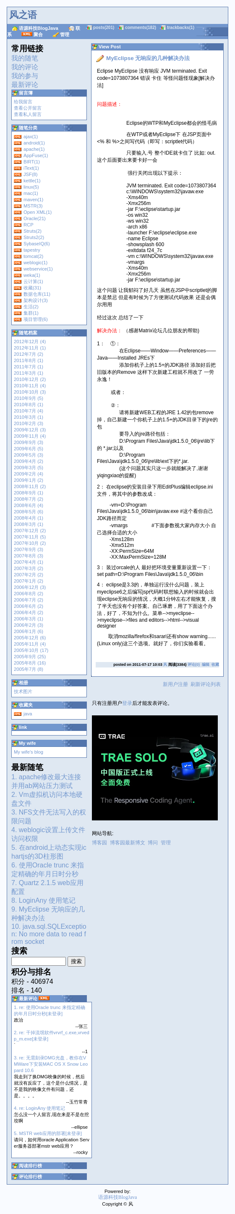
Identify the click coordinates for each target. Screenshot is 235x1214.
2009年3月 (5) (28, 467)
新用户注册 (175, 684)
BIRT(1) (32, 161)
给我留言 (23, 101)
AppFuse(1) (36, 155)
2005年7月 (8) (28, 669)
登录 (127, 703)
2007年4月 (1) (28, 562)
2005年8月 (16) (30, 662)
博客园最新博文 (127, 843)
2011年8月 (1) (28, 360)
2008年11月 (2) (30, 486)
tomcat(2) (33, 256)
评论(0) (194, 664)
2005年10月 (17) (31, 650)
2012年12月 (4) (30, 341)
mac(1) (31, 193)
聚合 (38, 34)
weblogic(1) (35, 262)
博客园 (99, 843)
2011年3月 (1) (28, 373)
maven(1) (33, 199)
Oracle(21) (35, 218)
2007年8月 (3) (28, 555)
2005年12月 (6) (30, 637)
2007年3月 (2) (28, 568)
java (28, 713)
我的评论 (24, 67)
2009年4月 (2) (28, 461)
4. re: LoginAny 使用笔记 (39, 1108)
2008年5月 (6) (28, 511)
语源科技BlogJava (38, 28)
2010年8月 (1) (28, 404)
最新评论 (24, 84)
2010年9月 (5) (28, 398)
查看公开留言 (28, 107)
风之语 (23, 15)
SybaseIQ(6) (37, 243)
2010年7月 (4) (28, 410)
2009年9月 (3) (28, 442)
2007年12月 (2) (30, 530)
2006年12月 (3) (30, 587)
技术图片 (23, 691)
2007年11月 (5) (30, 536)
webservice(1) (38, 268)
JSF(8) (31, 174)
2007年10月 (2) (30, 543)
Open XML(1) (38, 212)
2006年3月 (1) (28, 618)
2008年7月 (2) (28, 499)
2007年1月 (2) (28, 580)
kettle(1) (32, 180)
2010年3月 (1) (28, 417)
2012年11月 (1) (30, 347)
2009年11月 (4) (30, 436)
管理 (64, 34)
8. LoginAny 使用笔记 (43, 900)
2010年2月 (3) (28, 423)
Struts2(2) (34, 237)
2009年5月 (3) (28, 454)
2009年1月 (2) (28, 480)
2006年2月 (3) (28, 625)
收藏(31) (32, 287)
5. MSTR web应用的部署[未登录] (48, 1133)
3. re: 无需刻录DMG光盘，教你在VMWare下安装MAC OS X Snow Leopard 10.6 (51, 1064)
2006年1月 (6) (28, 631)
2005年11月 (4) (30, 643)
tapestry (32, 249)
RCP (29, 224)
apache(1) (34, 149)
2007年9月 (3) (28, 549)
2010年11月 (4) (30, 385)
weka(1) (32, 275)
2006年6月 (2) (28, 606)
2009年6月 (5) (28, 448)
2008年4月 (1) (28, 517)
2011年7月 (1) (28, 366)
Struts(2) (33, 231)
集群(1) (31, 312)
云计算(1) (33, 281)
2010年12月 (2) (30, 379)
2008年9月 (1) (28, 492)
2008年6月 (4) (28, 505)
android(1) (34, 142)
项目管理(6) (36, 319)
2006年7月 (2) (28, 599)
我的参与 (24, 75)
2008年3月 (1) (28, 524)
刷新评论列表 (206, 684)
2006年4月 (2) (28, 612)
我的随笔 (24, 58)
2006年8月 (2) (28, 593)
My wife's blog (28, 751)
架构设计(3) (36, 300)
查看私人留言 (28, 114)
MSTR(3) (33, 205)
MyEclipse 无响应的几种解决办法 (148, 58)
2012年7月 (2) (28, 354)
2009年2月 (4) (28, 473)
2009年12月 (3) (30, 429)
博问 (153, 843)
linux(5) (31, 186)
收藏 (215, 664)
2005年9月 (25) (30, 656)
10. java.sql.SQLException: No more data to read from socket (48, 934)
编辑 (205, 664)
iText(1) (31, 168)
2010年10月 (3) (30, 391)
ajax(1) (31, 136)
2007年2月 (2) (28, 574)
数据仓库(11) (37, 294)
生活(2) (31, 306)
